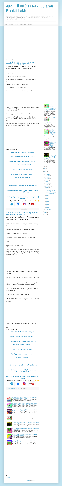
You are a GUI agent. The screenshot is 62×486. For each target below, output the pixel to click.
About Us (16, 24)
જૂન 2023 (47, 180)
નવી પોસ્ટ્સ (8, 392)
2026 (45, 168)
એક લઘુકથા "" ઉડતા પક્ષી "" (22, 177)
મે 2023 (46, 181)
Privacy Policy (23, 24)
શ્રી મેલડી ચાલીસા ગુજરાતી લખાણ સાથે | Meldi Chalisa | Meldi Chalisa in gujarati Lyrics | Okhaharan (52, 144)
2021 (45, 212)
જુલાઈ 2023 (47, 178)
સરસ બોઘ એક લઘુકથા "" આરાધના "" (22, 165)
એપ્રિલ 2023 (47, 183)
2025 (45, 169)
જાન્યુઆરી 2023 (48, 209)
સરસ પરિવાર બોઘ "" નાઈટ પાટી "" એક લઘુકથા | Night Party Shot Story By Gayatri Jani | (21, 213)
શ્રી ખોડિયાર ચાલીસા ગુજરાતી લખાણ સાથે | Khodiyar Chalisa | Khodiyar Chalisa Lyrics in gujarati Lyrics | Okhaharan (50, 132)
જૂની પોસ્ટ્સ (37, 392)
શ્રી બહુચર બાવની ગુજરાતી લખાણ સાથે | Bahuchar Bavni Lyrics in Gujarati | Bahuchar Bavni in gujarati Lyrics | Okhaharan (24, 410)
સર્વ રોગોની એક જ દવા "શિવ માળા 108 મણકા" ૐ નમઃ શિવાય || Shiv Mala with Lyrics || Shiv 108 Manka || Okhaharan (24, 435)
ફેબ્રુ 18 (47, 198)
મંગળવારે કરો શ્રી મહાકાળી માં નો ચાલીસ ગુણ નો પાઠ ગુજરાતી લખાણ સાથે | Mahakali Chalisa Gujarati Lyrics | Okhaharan (50, 156)
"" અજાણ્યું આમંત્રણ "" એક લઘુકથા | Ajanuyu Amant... (51, 191)
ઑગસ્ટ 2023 (47, 177)
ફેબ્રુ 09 (47, 201)
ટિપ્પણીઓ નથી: (16, 388)
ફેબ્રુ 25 (47, 195)
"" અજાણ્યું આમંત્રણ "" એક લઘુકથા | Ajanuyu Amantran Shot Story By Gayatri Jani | (20, 63)
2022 (45, 211)
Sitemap (8, 477)
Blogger (28, 480)
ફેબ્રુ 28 (47, 187)
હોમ (6, 24)
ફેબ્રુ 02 (47, 207)
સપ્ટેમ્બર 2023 (47, 175)
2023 (45, 172)
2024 (45, 171)
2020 (45, 214)
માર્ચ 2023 (47, 184)
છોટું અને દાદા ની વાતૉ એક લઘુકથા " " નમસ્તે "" (23, 174)
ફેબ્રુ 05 (47, 204)
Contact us (11, 24)
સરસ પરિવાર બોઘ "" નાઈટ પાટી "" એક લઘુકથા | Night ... (51, 193)
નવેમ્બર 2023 (47, 174)
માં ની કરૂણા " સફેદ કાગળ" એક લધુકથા (23, 169)
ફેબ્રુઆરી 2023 (48, 186)
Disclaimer (30, 24)
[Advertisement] (31, 43)
